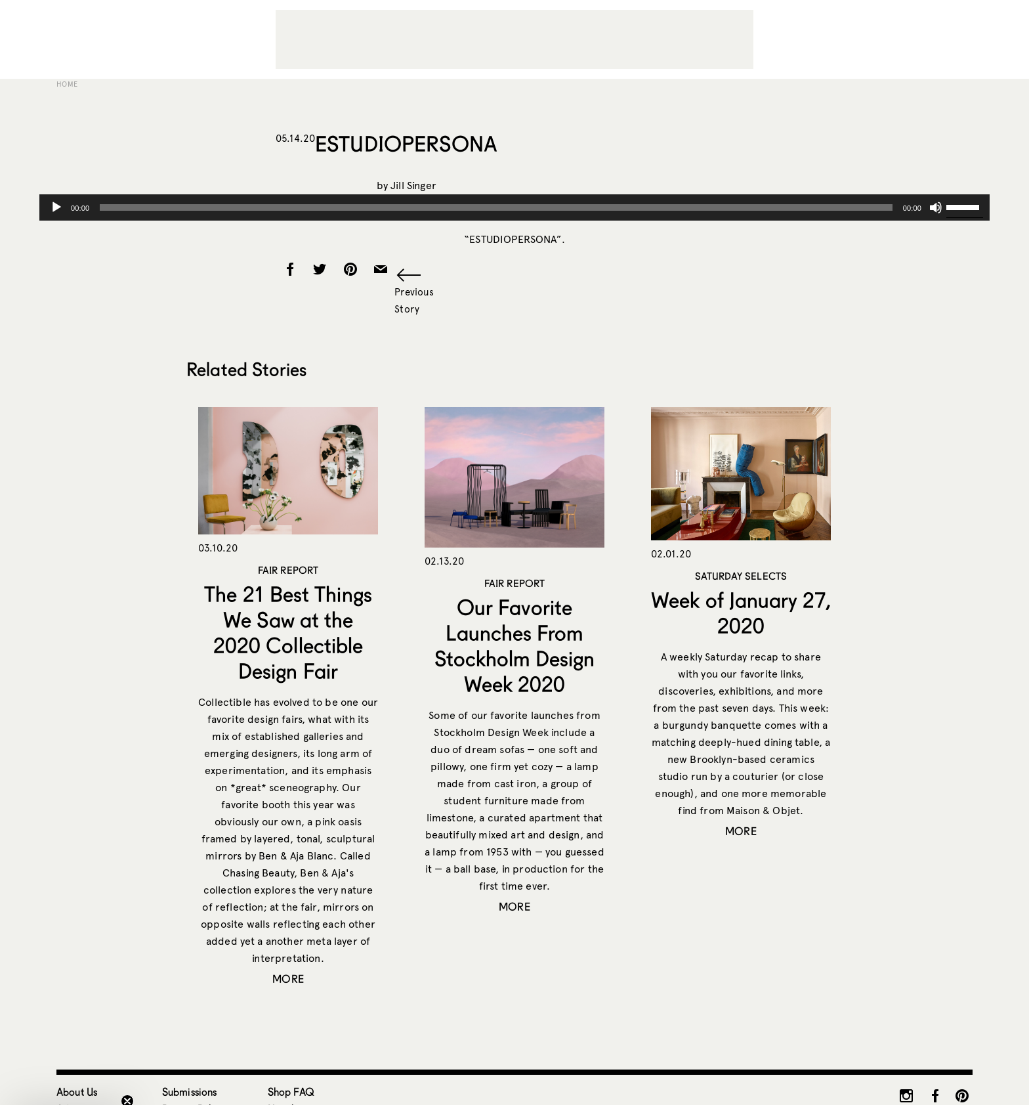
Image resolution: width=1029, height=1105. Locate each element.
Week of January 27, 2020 (741, 612)
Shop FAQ (291, 1091)
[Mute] (935, 207)
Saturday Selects (741, 576)
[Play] (56, 207)
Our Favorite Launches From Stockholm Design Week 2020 (514, 645)
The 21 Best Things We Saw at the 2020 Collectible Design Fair (287, 632)
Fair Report (288, 570)
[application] (514, 207)
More (288, 978)
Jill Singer (413, 185)
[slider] (496, 207)
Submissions (189, 1091)
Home (66, 84)
